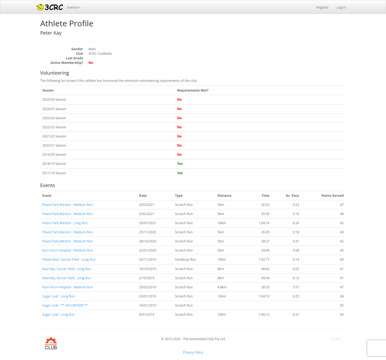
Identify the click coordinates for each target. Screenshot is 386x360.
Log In (341, 7)
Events (73, 7)
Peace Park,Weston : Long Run (65, 223)
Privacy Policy (193, 352)
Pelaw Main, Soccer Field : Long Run (69, 259)
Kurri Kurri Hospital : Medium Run (67, 250)
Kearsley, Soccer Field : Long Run (66, 269)
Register (323, 7)
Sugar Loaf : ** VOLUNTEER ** (65, 305)
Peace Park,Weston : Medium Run (67, 204)
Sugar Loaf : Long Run (58, 296)
